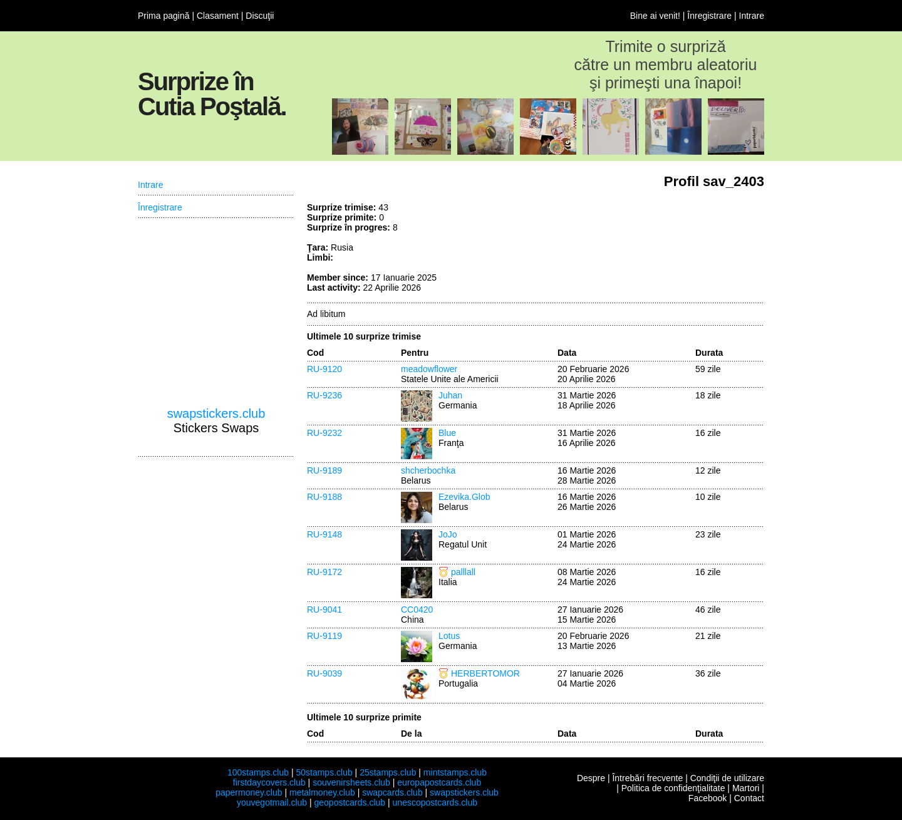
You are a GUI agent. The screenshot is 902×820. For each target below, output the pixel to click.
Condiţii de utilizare (727, 778)
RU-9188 (324, 497)
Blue (447, 433)
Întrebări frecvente (647, 778)
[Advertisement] (670, 249)
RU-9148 (324, 534)
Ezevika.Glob (464, 497)
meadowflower (429, 369)
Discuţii (260, 16)
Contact (749, 798)
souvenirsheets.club (351, 782)
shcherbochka (428, 470)
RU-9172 (324, 572)
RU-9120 (324, 369)
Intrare (751, 16)
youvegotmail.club (272, 802)
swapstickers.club (216, 413)
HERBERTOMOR (485, 673)
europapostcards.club (439, 782)
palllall (463, 572)
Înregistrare (709, 16)
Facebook (707, 798)
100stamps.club (258, 772)
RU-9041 (324, 610)
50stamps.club (324, 772)
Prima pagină (164, 16)
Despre (591, 778)
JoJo (447, 534)
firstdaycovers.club (269, 782)
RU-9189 (324, 470)
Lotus (449, 636)
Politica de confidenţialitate (673, 788)
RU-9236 (324, 395)
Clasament (218, 16)
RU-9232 (324, 433)
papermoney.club (248, 792)
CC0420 (417, 610)
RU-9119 (324, 636)
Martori (746, 788)
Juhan (450, 395)
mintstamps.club (455, 772)
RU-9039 (324, 673)
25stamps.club (388, 772)
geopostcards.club (350, 802)
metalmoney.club (322, 792)
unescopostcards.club (435, 802)
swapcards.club (392, 792)
